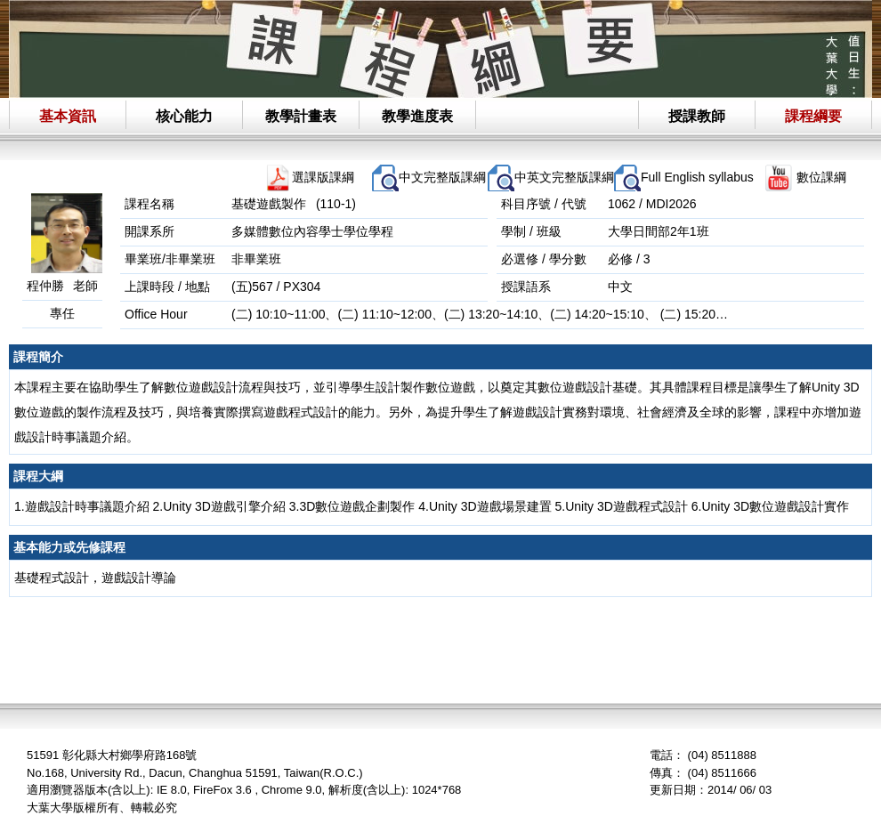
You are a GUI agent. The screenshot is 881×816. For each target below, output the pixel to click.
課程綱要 (813, 116)
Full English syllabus (697, 177)
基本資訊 (67, 116)
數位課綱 (821, 177)
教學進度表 (417, 116)
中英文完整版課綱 (564, 177)
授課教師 (696, 116)
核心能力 (184, 116)
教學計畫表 (300, 116)
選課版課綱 (323, 177)
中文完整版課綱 (442, 177)
